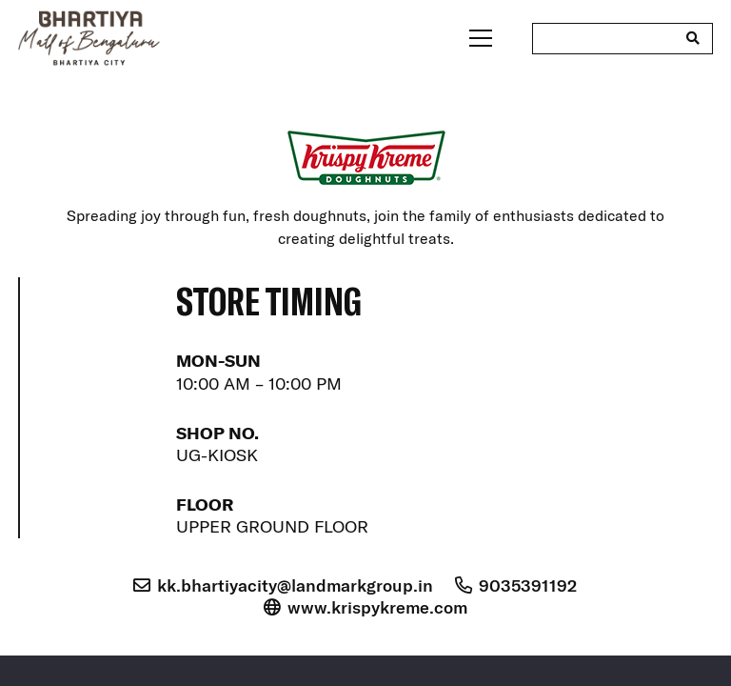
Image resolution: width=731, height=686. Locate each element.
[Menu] (480, 38)
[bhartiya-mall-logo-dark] (89, 38)
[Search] (693, 38)
